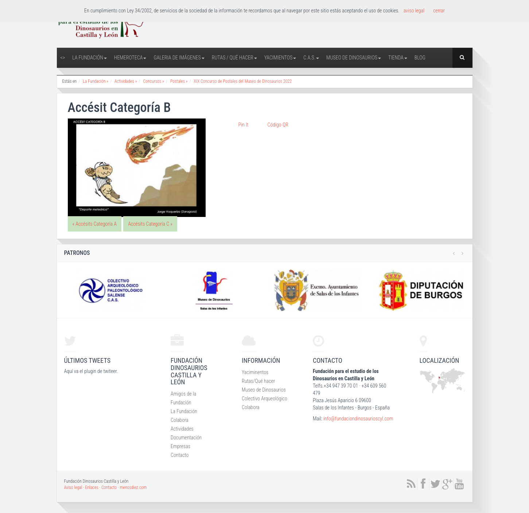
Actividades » (125, 81)
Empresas (180, 446)
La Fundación (89, 58)
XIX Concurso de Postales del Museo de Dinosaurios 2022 (243, 81)
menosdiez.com (133, 487)
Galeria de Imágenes (178, 58)
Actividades (182, 429)
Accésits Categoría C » (150, 224)
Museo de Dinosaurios (353, 58)
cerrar (439, 10)
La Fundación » (95, 81)
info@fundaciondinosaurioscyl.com (358, 418)
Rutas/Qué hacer (258, 381)
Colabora (179, 420)
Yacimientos (280, 58)
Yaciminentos (255, 372)
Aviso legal (73, 487)
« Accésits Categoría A (95, 224)
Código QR (278, 125)
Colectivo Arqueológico (264, 398)
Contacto (179, 455)
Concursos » (153, 81)
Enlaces (91, 487)
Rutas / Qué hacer (234, 58)
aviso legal (414, 10)
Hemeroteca (130, 58)
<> (63, 58)
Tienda (397, 58)
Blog (420, 58)
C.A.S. (311, 58)
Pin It (243, 125)
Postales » (179, 81)
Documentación (186, 437)
